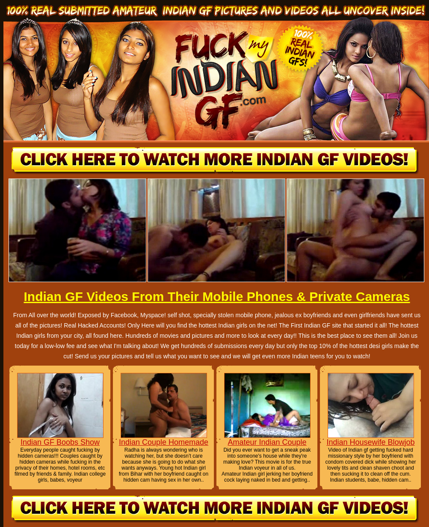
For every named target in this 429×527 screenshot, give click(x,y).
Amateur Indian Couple (267, 442)
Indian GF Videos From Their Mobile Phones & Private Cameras (217, 296)
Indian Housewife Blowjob (370, 442)
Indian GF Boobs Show (60, 442)
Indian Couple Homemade (163, 442)
